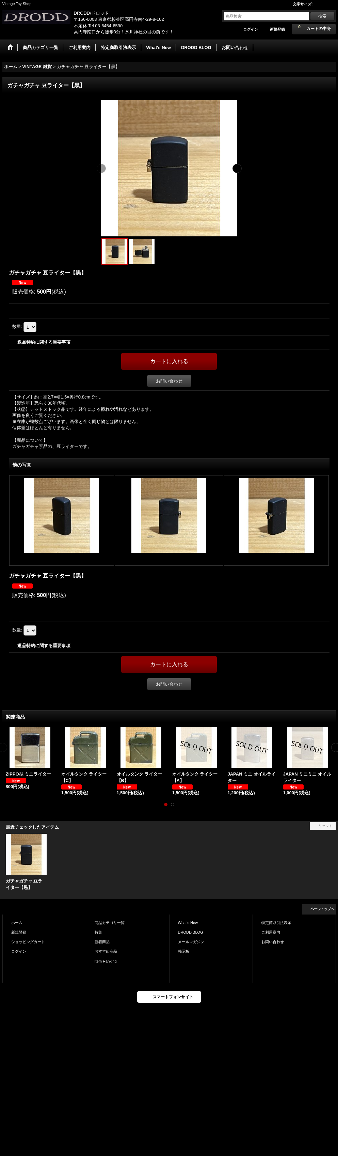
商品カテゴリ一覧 (110, 923)
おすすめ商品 (106, 951)
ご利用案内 (270, 932)
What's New (188, 923)
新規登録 (277, 29)
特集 (98, 932)
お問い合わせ (169, 381)
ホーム (16, 923)
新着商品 (102, 942)
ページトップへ (322, 909)
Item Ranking (106, 961)
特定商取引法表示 (276, 923)
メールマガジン (191, 942)
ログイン (250, 29)
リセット (325, 826)
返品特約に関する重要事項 (43, 342)
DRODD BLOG (190, 932)
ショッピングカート (28, 942)
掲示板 (183, 951)
